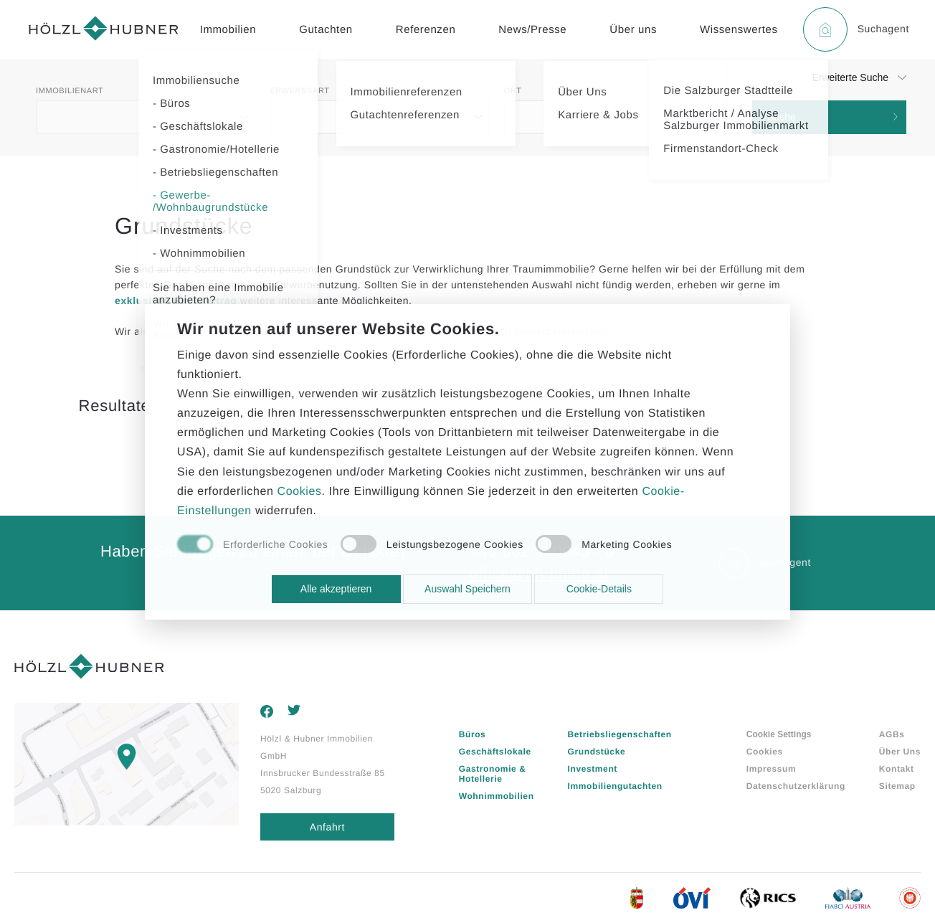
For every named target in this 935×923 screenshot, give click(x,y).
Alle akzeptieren (336, 589)
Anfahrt (327, 827)
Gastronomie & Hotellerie (492, 774)
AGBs (892, 734)
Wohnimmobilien (496, 796)
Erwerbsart (299, 91)
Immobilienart (69, 91)
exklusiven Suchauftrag (176, 300)
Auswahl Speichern (467, 589)
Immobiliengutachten (615, 786)
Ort (513, 91)
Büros (472, 734)
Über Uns (900, 752)
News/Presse (532, 30)
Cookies (764, 752)
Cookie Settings (779, 734)
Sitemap (897, 786)
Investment (592, 769)
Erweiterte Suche (850, 77)
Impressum (771, 769)
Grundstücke (597, 752)
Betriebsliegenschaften (620, 734)
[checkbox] (252, 545)
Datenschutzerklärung (795, 786)
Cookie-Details (599, 589)
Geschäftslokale (495, 752)
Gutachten (326, 30)
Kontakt (896, 769)
